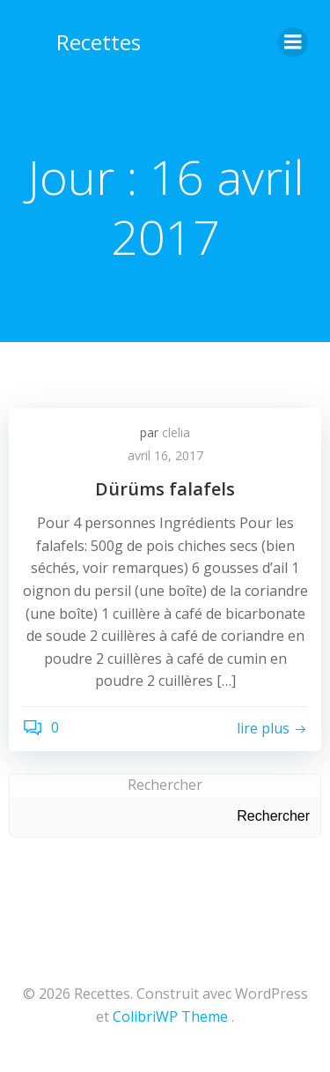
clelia (176, 432)
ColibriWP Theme (170, 1016)
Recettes (98, 41)
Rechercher (165, 784)
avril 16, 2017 (165, 455)
